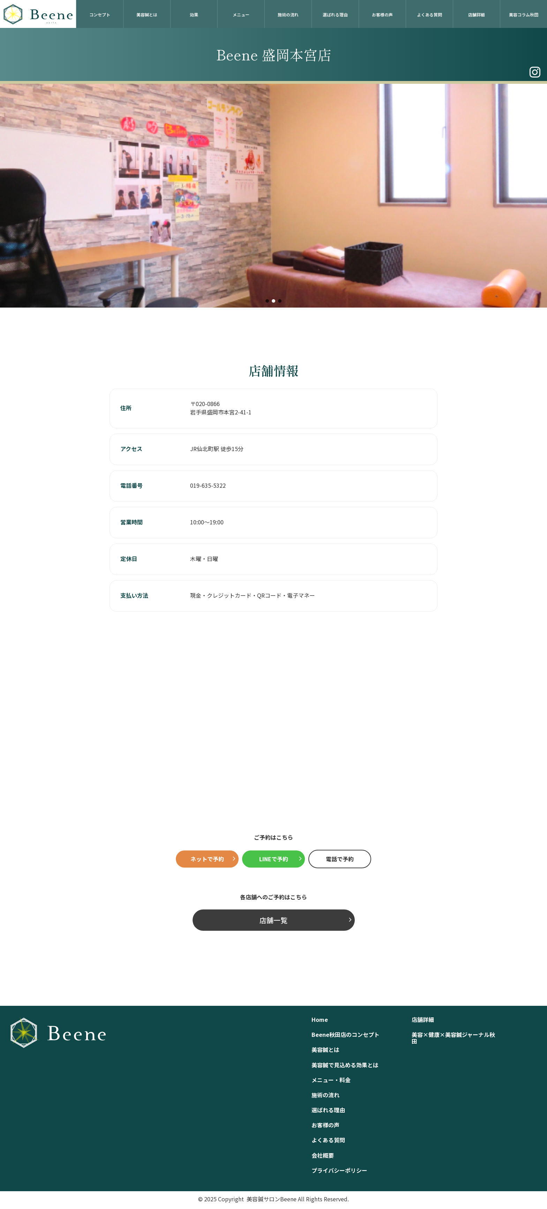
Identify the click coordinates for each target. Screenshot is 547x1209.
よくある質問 (429, 14)
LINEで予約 (273, 859)
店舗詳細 (476, 14)
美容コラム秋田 (523, 14)
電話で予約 (340, 859)
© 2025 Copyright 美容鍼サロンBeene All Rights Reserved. (273, 1199)
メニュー (241, 14)
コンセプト (99, 14)
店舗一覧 (273, 920)
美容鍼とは (146, 14)
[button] (267, 301)
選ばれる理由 (335, 14)
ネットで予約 (207, 859)
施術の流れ (288, 14)
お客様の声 (382, 14)
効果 (194, 14)
